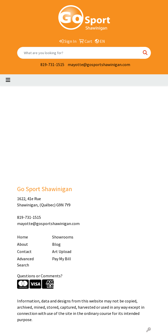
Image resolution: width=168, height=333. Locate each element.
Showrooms (62, 237)
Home (22, 237)
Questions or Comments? (39, 275)
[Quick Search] (78, 53)
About (22, 244)
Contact (24, 251)
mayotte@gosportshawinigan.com (99, 64)
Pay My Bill (61, 258)
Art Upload (61, 251)
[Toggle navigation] (8, 80)
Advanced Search (25, 261)
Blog (56, 244)
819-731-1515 (52, 64)
